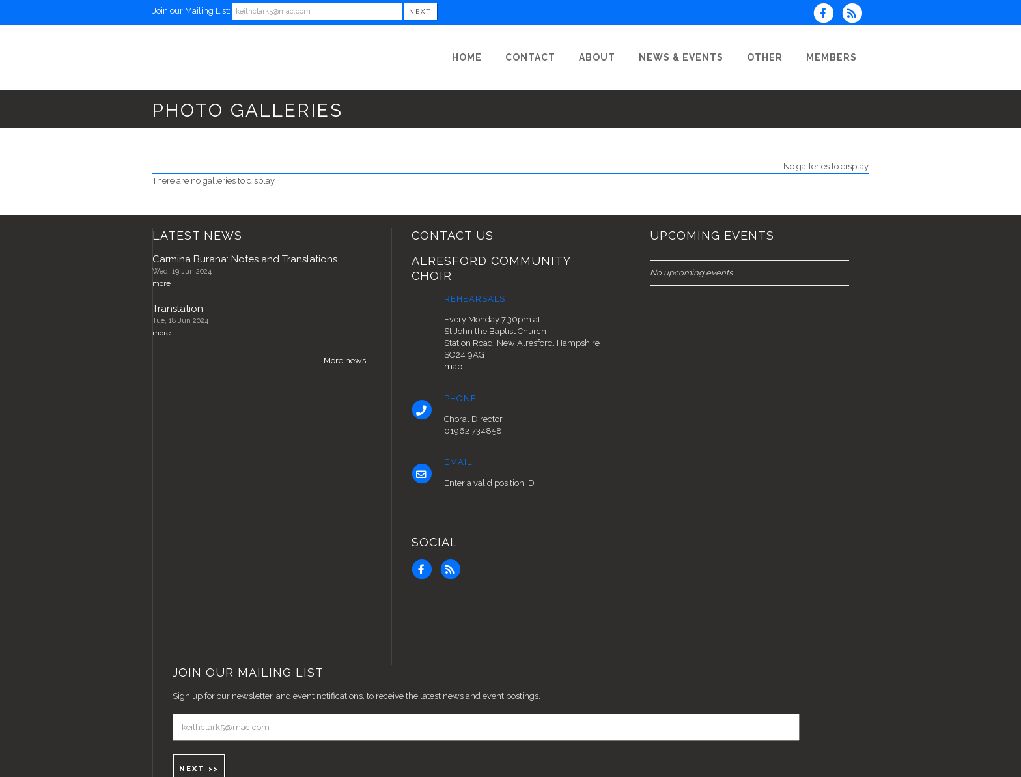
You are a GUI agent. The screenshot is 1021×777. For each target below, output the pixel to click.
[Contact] (530, 57)
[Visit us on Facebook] (827, 15)
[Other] (764, 57)
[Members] (831, 57)
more (161, 283)
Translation (177, 309)
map (453, 366)
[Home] (467, 57)
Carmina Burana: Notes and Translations (244, 259)
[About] (597, 57)
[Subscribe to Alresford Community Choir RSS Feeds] (855, 15)
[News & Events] (681, 57)
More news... (348, 360)
